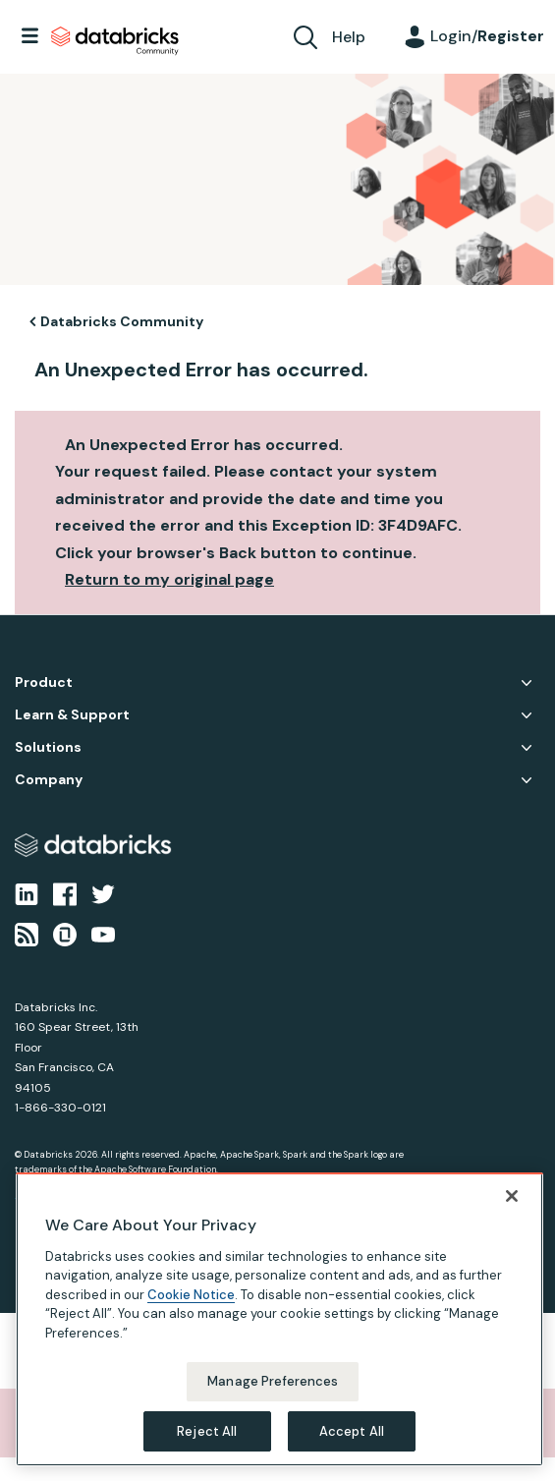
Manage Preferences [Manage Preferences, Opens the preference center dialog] (272, 1394)
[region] (279, 1331)
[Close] (511, 1207)
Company (49, 779)
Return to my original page (169, 579)
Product (44, 682)
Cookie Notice (191, 1306)
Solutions (48, 747)
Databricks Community (115, 41)
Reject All (207, 1443)
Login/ (487, 36)
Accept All (351, 1443)
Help (348, 37)
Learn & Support (72, 715)
